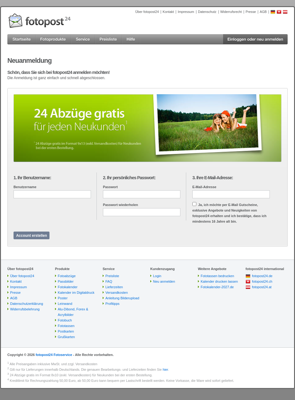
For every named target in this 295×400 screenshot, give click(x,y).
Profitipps (112, 303)
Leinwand (65, 303)
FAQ (108, 281)
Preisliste (112, 276)
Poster (63, 298)
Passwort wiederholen (120, 205)
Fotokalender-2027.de (217, 287)
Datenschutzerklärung (26, 303)
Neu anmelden (164, 281)
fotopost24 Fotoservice (54, 355)
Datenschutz (207, 12)
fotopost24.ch (262, 281)
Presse (251, 12)
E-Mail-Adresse (204, 187)
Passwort (110, 187)
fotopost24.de (262, 276)
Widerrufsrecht (231, 12)
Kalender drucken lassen (219, 281)
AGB (263, 12)
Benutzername (25, 187)
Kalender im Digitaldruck (76, 292)
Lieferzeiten (114, 287)
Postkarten (66, 331)
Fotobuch (65, 320)
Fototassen (66, 326)
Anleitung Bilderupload (122, 298)
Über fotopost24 (147, 12)
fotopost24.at (262, 287)
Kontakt (168, 12)
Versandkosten (116, 292)
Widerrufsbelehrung (25, 309)
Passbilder (65, 281)
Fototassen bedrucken (217, 276)
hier (165, 369)
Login (157, 276)
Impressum (186, 12)
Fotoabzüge (67, 276)
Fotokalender (67, 287)
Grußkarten (66, 337)
